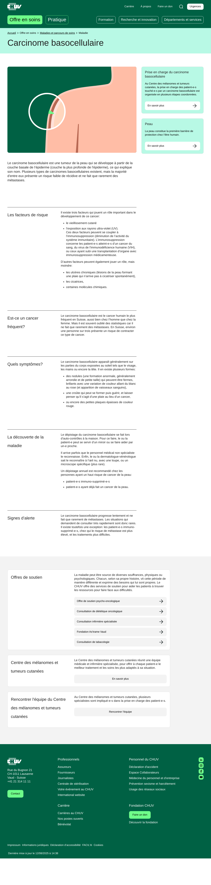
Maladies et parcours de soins (60, 33)
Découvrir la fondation (144, 849)
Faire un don (142, 841)
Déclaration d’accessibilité (70, 871)
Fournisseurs (67, 799)
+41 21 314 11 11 (18, 808)
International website (72, 821)
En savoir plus (156, 109)
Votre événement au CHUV (77, 816)
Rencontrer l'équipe (120, 742)
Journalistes (66, 804)
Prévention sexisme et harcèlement (153, 810)
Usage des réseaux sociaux (148, 816)
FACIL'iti (93, 871)
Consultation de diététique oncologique (101, 638)
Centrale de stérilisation (74, 810)
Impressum (14, 871)
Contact (16, 820)
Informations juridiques (37, 871)
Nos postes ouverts (71, 845)
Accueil (12, 33)
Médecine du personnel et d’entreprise (156, 804)
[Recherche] (180, 6)
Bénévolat (65, 851)
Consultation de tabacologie (94, 668)
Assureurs (65, 793)
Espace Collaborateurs (145, 799)
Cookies (105, 871)
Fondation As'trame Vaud (92, 658)
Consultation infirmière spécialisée (98, 648)
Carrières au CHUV (71, 839)
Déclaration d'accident (144, 793)
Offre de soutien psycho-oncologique (100, 627)
